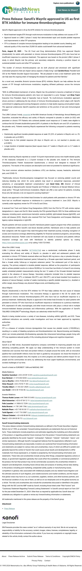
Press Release (9, 509)
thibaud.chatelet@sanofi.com (42, 415)
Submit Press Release (35, 556)
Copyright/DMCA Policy (71, 556)
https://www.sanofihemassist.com (15, 243)
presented (26, 115)
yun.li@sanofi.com (30, 418)
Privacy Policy (37, 561)
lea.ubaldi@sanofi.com (35, 390)
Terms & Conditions (52, 556)
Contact (47, 561)
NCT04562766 (34, 250)
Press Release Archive (16, 556)
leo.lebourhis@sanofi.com (39, 381)
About (4, 556)
